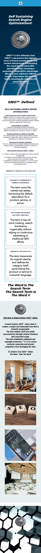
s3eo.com (24, 512)
